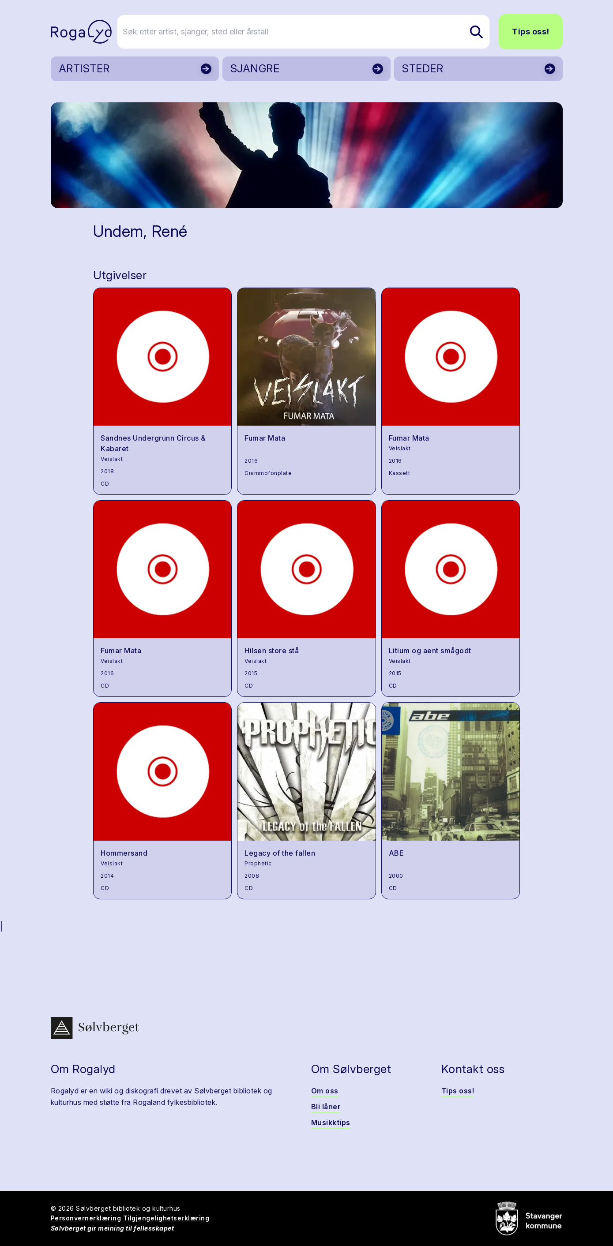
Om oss (324, 1090)
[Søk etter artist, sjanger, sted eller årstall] (310, 32)
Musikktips (330, 1122)
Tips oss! (530, 31)
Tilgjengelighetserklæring (166, 1218)
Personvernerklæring (86, 1218)
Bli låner (326, 1106)
